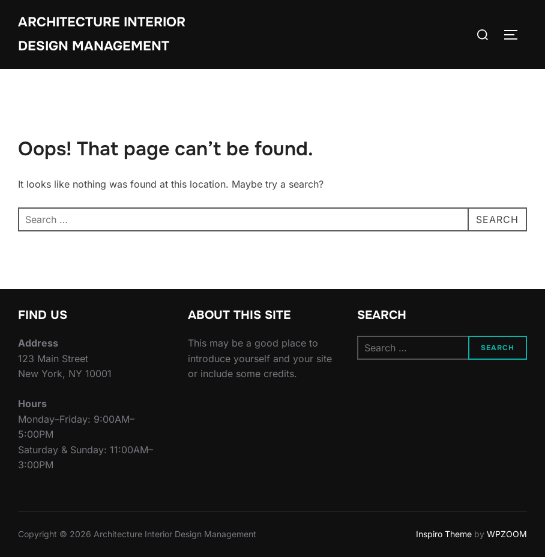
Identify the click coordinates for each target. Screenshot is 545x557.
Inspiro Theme (444, 534)
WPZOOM (507, 534)
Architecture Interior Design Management (101, 34)
